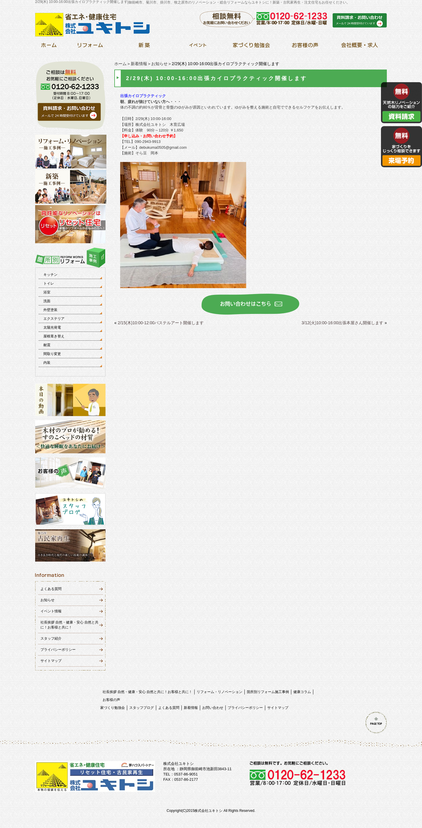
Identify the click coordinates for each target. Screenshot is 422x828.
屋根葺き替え (53, 336)
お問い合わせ (212, 708)
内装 (46, 363)
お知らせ (159, 63)
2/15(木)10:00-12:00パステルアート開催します (161, 322)
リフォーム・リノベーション (219, 692)
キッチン (50, 275)
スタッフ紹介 (51, 638)
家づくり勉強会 (112, 708)
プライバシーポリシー (58, 650)
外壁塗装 (50, 310)
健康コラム (302, 692)
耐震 (46, 345)
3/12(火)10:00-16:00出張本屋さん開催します (342, 322)
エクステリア (53, 319)
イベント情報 (51, 611)
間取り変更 (52, 354)
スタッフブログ (141, 708)
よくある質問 (51, 589)
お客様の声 (111, 700)
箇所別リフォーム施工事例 (268, 692)
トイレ (48, 283)
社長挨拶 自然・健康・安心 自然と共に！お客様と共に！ (148, 692)
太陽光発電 (52, 327)
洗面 (46, 301)
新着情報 (139, 63)
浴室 (46, 292)
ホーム (120, 63)
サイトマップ (51, 661)
